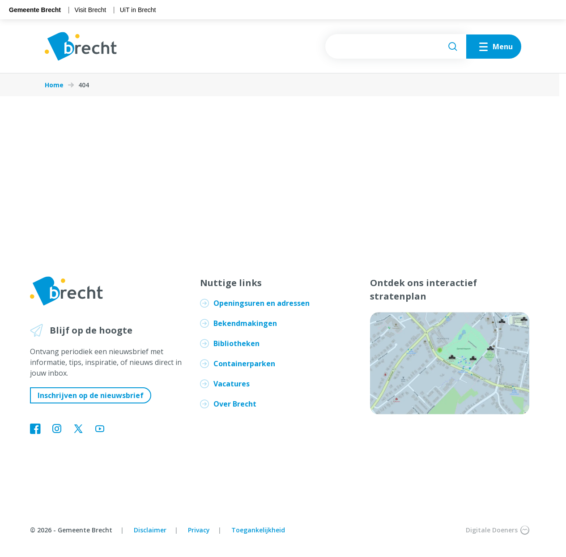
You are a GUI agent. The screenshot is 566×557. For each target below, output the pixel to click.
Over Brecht (234, 403)
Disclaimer (150, 530)
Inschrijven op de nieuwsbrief (91, 395)
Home (54, 85)
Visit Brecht (90, 9)
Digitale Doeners (497, 530)
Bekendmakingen (245, 323)
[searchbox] (395, 46)
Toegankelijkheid (258, 530)
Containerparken (244, 363)
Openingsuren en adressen (261, 303)
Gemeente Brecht (35, 9)
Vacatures (231, 383)
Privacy (199, 530)
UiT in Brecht (138, 9)
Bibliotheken (236, 343)
